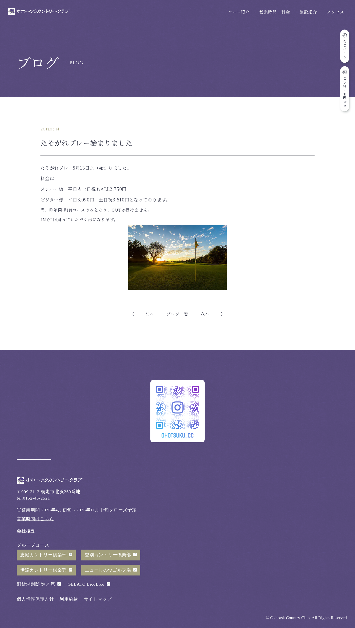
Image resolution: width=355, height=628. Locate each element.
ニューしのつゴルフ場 (108, 570)
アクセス (335, 12)
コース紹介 (239, 12)
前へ (149, 314)
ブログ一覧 (177, 314)
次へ (205, 314)
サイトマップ (98, 599)
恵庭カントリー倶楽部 (43, 554)
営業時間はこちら (35, 518)
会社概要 (26, 530)
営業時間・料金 (274, 12)
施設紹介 (308, 12)
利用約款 (68, 599)
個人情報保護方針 (35, 599)
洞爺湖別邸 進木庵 (36, 584)
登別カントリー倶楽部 (108, 554)
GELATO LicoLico (86, 584)
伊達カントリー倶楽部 (43, 570)
